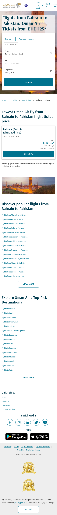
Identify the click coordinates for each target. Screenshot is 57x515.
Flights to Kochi (7, 313)
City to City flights (27, 447)
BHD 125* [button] (37, 29)
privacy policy (19, 503)
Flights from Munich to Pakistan (14, 263)
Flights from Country (33, 450)
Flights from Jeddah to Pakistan (14, 241)
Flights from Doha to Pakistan (13, 228)
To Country (7, 447)
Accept (28, 509)
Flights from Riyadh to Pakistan (13, 219)
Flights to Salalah (8, 326)
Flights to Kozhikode (9, 353)
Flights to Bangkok (9, 348)
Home (4, 100)
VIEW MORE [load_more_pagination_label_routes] (28, 284)
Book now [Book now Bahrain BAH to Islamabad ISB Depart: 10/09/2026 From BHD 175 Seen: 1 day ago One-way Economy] (28, 154)
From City (20, 450)
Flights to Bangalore (9, 335)
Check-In (48, 5)
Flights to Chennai (8, 339)
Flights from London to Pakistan (14, 246)
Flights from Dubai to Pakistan (13, 233)
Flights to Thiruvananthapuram (13, 331)
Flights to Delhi (7, 344)
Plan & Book (40, 5)
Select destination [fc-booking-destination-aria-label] (12, 63)
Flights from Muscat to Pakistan (14, 215)
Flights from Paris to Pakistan (13, 268)
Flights (14, 100)
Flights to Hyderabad (10, 322)
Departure (9, 70)
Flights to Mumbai (9, 357)
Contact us (6, 405)
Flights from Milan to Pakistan (13, 224)
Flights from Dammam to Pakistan (14, 237)
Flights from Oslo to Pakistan (13, 276)
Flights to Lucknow (9, 318)
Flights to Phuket (8, 366)
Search (28, 82)
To (6, 61)
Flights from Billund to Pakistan (13, 272)
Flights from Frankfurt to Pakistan (14, 250)
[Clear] (51, 53)
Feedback (5, 401)
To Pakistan (26, 100)
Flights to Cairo (7, 370)
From (7, 51)
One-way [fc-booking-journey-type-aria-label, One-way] (8, 39)
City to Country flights (43, 447)
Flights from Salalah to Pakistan (14, 254)
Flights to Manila (8, 361)
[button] (27, 39)
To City (16, 447)
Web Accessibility (8, 409)
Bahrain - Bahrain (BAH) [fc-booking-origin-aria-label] (14, 54)
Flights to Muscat (8, 309)
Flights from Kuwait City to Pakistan (15, 259)
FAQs (4, 398)
